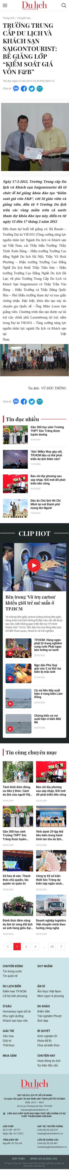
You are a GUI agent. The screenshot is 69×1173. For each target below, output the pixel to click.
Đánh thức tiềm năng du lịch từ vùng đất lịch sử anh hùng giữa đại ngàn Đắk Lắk (18, 926)
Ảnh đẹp (42, 1023)
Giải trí (8, 1034)
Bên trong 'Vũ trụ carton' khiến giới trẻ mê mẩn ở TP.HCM (31, 603)
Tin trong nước (12, 973)
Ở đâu (7, 1008)
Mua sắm (10, 1059)
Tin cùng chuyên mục (31, 753)
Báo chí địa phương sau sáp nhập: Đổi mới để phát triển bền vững (48, 480)
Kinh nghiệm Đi (47, 1039)
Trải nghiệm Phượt (49, 1019)
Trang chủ (8, 18)
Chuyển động (13, 968)
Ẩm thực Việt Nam (49, 993)
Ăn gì (41, 988)
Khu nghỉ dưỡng (13, 1019)
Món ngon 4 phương (50, 998)
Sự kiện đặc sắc (47, 1069)
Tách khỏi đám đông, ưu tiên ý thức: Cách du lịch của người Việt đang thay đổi (17, 792)
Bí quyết (43, 1034)
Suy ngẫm (44, 968)
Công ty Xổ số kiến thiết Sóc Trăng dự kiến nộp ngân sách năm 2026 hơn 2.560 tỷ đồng (49, 881)
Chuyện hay (24, 18)
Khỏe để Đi (44, 1044)
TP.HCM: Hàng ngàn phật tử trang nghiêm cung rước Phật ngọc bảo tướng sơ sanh (48, 646)
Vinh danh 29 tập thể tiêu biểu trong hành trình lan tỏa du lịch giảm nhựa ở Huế (49, 836)
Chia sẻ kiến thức (48, 1049)
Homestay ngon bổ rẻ (17, 1014)
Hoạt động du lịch (49, 1064)
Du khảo (43, 1008)
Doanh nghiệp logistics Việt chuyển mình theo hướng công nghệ (51, 926)
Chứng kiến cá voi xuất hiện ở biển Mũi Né (47, 720)
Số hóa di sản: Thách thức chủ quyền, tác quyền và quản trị (17, 881)
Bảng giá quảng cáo (43, 1162)
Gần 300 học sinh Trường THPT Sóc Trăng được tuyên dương (47, 431)
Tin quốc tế (10, 978)
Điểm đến (43, 1014)
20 (52, 948)
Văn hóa (8, 1039)
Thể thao (8, 1049)
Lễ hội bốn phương (15, 998)
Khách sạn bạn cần (15, 1023)
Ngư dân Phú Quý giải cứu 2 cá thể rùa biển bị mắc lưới (47, 669)
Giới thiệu (18, 1162)
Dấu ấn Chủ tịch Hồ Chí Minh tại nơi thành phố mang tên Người (46, 504)
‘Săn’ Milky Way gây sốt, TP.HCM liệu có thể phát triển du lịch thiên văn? (46, 455)
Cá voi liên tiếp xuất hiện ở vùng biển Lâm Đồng (48, 695)
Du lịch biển (12, 988)
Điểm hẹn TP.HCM (14, 993)
